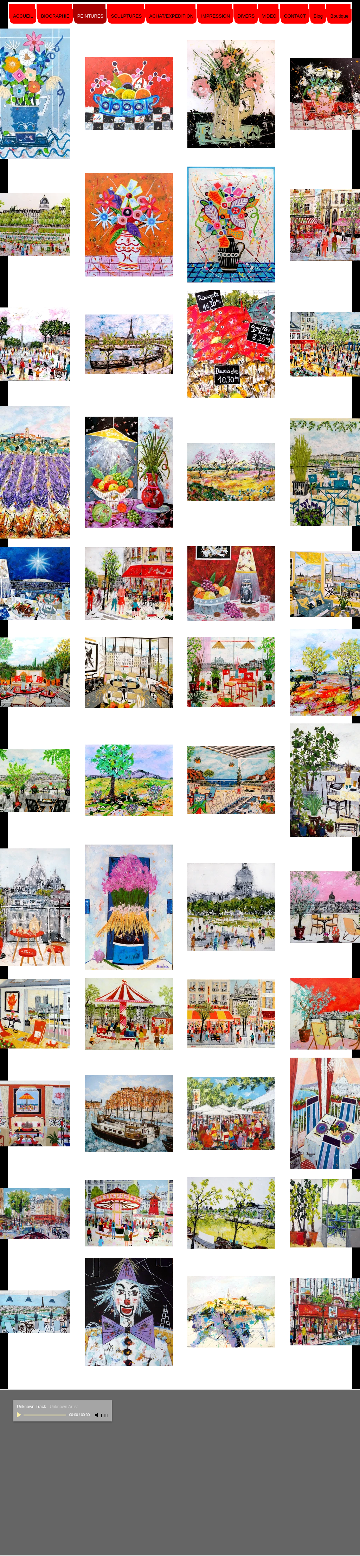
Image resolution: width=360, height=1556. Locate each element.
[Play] (19, 1415)
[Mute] (97, 1415)
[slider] (104, 1415)
